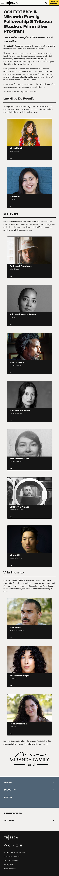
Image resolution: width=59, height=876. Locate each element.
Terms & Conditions (11, 860)
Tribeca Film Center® (12, 856)
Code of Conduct (10, 869)
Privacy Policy (9, 865)
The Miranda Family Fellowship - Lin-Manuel (30, 744)
